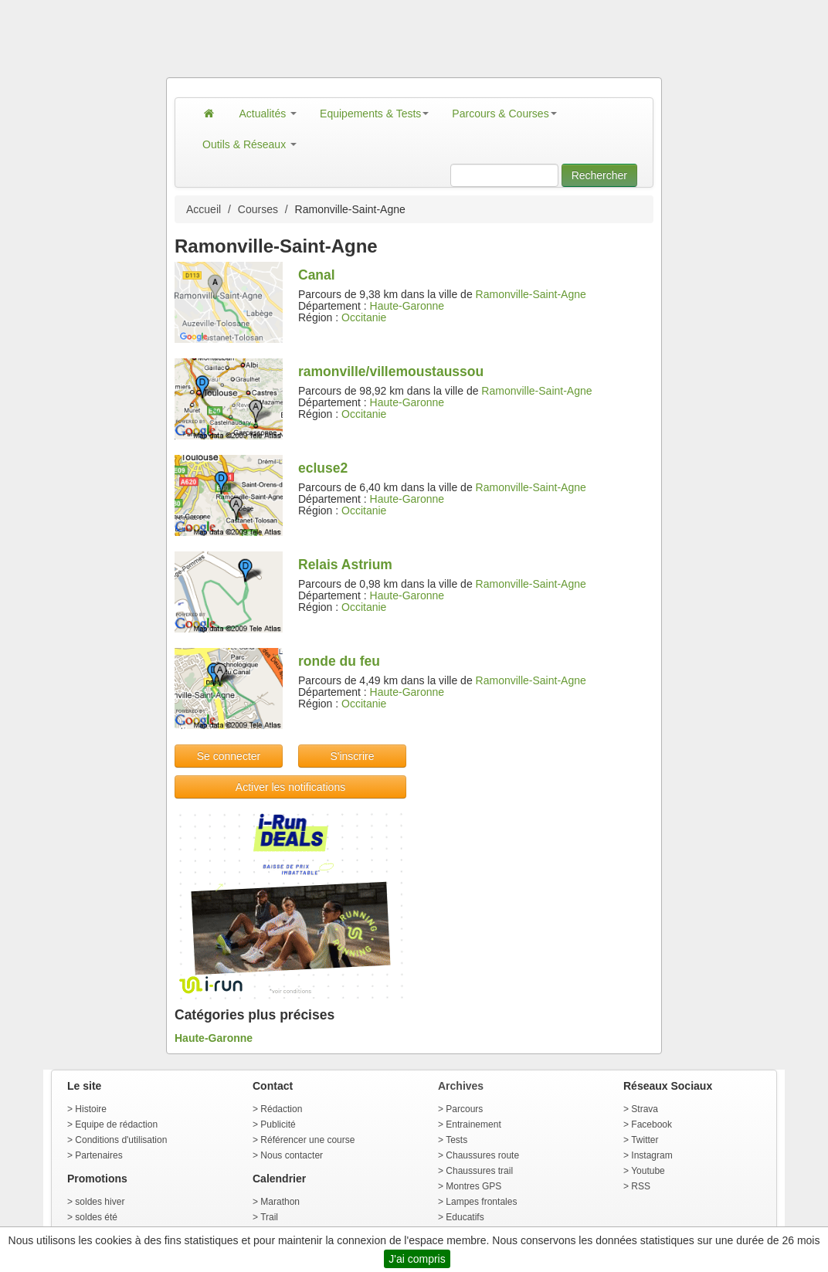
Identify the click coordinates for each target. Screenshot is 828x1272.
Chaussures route (482, 1155)
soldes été (96, 1217)
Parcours (464, 1109)
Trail (269, 1217)
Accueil (203, 209)
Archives (461, 1086)
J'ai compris (417, 1259)
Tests (456, 1140)
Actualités (268, 113)
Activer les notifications (290, 787)
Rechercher (599, 175)
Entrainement (473, 1124)
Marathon (280, 1201)
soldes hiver (99, 1201)
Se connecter (229, 756)
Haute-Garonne (407, 306)
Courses (258, 209)
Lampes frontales (481, 1201)
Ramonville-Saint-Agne (531, 294)
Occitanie (363, 317)
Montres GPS (473, 1186)
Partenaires (98, 1155)
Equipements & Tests (374, 113)
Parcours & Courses (504, 113)
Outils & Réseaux (249, 144)
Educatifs (465, 1217)
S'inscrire (352, 756)
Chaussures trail (479, 1170)
